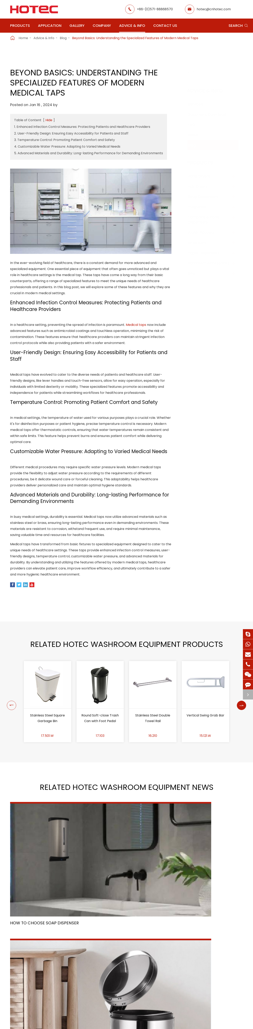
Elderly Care (106, 992)
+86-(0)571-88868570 (155, 9)
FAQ (195, 124)
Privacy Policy (178, 1021)
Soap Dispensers (207, 196)
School (131, 978)
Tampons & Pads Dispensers (207, 220)
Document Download (211, 114)
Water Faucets (205, 232)
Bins (195, 273)
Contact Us (165, 25)
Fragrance (201, 206)
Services (199, 104)
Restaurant (135, 963)
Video (197, 134)
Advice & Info (132, 25)
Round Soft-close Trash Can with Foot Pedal (100, 759)
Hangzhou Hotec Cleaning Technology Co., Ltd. (67, 1021)
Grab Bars (201, 242)
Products (20, 25)
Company (102, 25)
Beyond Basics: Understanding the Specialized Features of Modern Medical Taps (135, 38)
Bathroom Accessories (212, 263)
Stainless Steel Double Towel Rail (152, 759)
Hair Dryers (202, 186)
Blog (63, 38)
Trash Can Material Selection (122, 892)
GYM (100, 970)
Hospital (103, 985)
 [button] (10, 742)
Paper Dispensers (208, 252)
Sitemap (149, 1021)
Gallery (77, 25)
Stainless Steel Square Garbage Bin (47, 759)
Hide (48, 120)
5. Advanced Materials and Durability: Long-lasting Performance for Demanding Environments (88, 153)
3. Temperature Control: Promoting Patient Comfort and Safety (64, 140)
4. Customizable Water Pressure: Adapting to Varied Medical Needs (67, 146)
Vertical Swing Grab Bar (205, 756)
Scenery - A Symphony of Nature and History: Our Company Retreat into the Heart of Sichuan (206, 895)
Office (102, 978)
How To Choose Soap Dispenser (44, 891)
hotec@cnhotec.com (214, 9)
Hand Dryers (203, 176)
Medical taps (136, 328)
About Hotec (168, 963)
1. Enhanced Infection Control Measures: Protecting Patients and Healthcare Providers (82, 126)
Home (23, 38)
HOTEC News (168, 978)
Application (49, 25)
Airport (102, 963)
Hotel (130, 970)
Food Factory (136, 985)
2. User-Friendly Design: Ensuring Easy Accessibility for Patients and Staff (71, 133)
